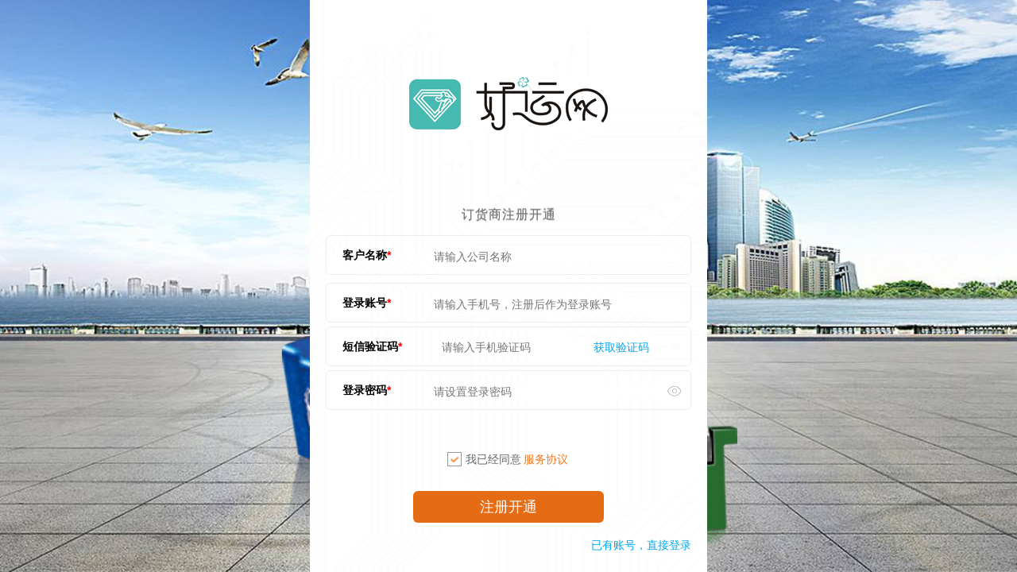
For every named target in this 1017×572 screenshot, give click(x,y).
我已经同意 (507, 459)
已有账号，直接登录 (641, 545)
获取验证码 (621, 347)
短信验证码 (370, 346)
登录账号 (364, 302)
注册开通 (508, 507)
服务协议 (546, 459)
